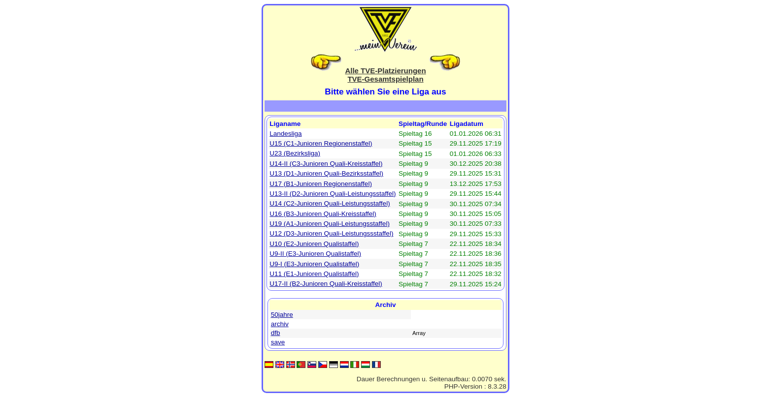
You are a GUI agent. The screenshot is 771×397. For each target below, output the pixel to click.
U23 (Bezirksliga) (294, 153)
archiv (280, 324)
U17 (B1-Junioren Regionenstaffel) (320, 183)
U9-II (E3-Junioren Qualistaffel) (315, 253)
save (278, 342)
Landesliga (285, 133)
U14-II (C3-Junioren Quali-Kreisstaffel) (325, 163)
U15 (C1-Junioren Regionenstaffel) (320, 143)
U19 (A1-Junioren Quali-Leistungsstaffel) (329, 223)
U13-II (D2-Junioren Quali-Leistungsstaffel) (332, 193)
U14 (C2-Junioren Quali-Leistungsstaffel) (329, 203)
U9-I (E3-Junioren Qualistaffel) (314, 264)
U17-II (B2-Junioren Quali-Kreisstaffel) (325, 283)
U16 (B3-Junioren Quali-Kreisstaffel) (322, 213)
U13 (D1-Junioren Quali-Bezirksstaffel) (326, 173)
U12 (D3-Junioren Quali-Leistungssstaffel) (331, 233)
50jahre (282, 314)
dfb (275, 332)
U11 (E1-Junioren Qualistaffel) (314, 273)
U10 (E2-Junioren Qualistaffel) (314, 243)
